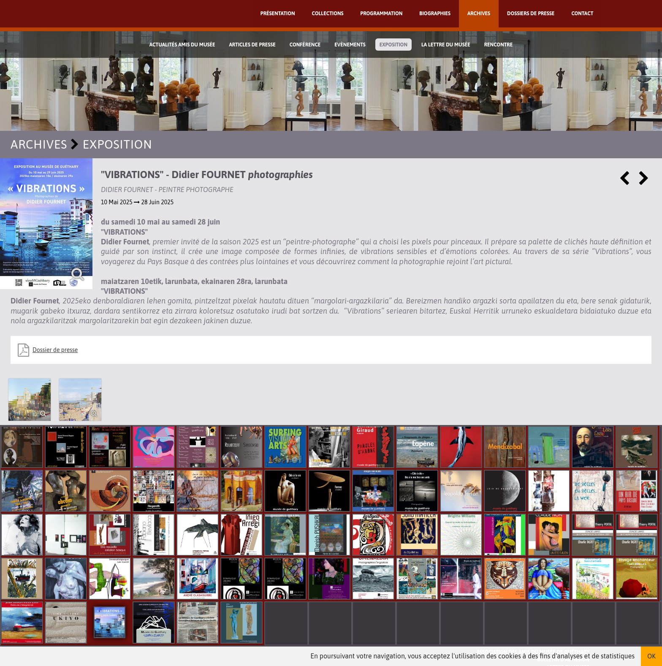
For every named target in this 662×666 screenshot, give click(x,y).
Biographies (434, 13)
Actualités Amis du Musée (182, 45)
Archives (478, 13)
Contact (582, 13)
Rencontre (498, 45)
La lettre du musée (445, 45)
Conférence (305, 45)
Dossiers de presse (530, 13)
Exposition (393, 45)
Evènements (350, 45)
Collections (328, 13)
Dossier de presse (55, 350)
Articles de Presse (252, 45)
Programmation (382, 13)
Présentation (277, 13)
